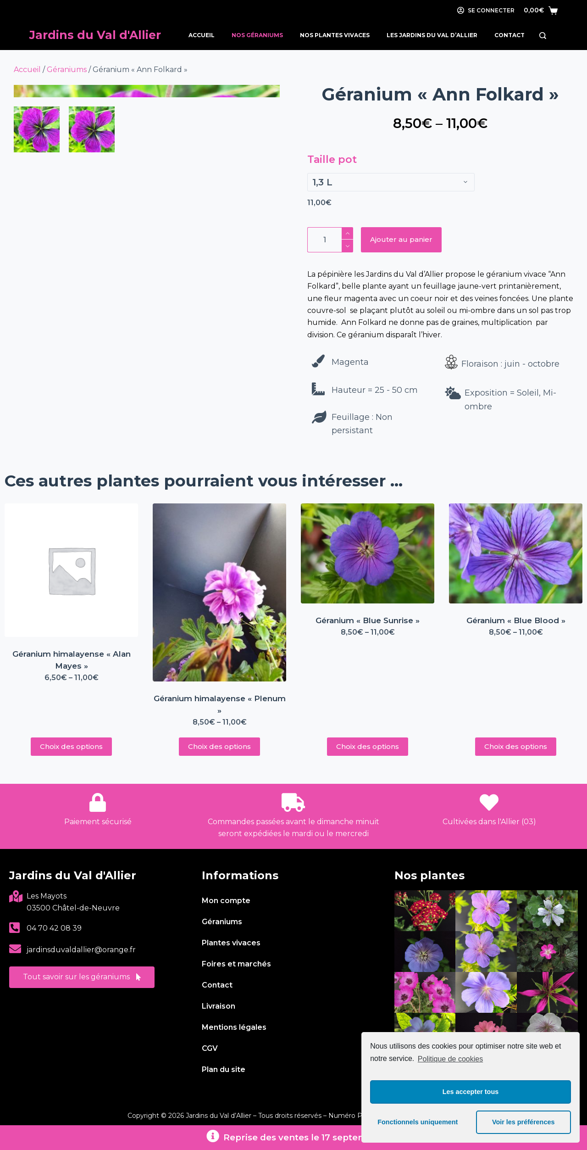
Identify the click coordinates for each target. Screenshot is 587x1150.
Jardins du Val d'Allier (95, 35)
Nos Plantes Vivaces (335, 35)
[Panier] (541, 10)
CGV (210, 1048)
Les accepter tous (470, 1091)
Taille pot (332, 159)
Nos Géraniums (257, 35)
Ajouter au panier (401, 239)
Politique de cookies (450, 1059)
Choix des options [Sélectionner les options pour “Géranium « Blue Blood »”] (515, 746)
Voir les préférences (523, 1122)
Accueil (201, 35)
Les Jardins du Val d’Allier (432, 35)
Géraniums (67, 69)
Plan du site (223, 1069)
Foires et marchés (236, 964)
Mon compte (226, 900)
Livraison (218, 1006)
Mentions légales (234, 1027)
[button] (82, 977)
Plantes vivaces (231, 942)
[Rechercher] (542, 35)
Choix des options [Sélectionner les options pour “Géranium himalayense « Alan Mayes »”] (71, 746)
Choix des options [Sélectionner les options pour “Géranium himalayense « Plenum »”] (219, 746)
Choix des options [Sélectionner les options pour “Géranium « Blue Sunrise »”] (367, 746)
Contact (509, 35)
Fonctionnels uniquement (417, 1122)
